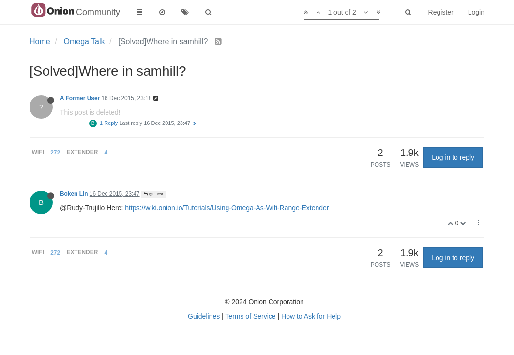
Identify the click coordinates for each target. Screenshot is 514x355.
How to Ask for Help (311, 316)
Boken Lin (74, 193)
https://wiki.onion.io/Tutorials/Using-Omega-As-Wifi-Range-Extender (227, 208)
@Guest (153, 194)
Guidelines (204, 316)
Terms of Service (250, 316)
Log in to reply (453, 157)
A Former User (80, 98)
